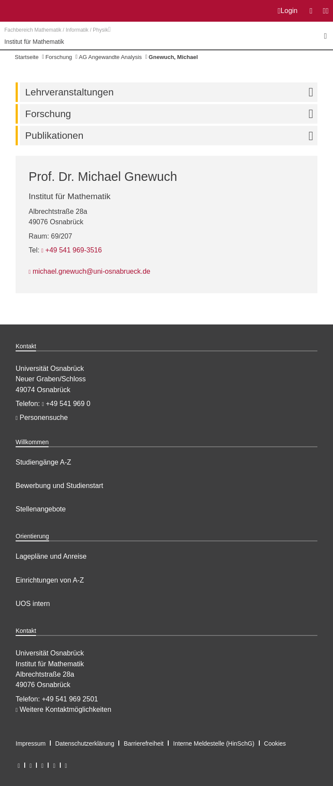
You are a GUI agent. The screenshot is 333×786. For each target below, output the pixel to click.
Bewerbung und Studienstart (59, 485)
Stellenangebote (41, 509)
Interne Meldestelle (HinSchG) (214, 743)
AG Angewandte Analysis (110, 57)
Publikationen (171, 135)
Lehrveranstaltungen (171, 92)
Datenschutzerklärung (84, 743)
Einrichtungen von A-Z (50, 580)
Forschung (59, 57)
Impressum (31, 743)
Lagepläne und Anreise (51, 556)
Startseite (27, 57)
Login (288, 11)
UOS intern (33, 603)
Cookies (275, 743)
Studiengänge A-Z (43, 462)
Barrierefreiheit (143, 743)
